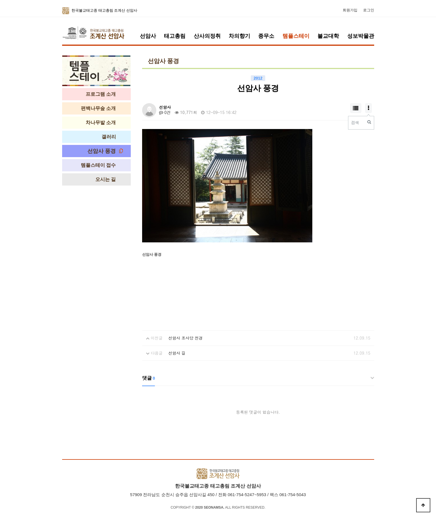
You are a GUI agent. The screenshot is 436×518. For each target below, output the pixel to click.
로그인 (368, 10)
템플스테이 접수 (98, 165)
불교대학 (328, 36)
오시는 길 (105, 179)
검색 (355, 122)
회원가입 (350, 10)
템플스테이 (296, 36)
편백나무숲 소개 (98, 108)
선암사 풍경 (101, 151)
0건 (165, 112)
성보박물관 (360, 36)
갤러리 (109, 137)
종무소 (266, 36)
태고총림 (175, 36)
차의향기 (239, 36)
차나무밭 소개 (101, 122)
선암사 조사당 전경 (185, 338)
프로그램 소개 (101, 94)
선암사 (148, 36)
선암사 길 (177, 353)
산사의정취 (207, 36)
